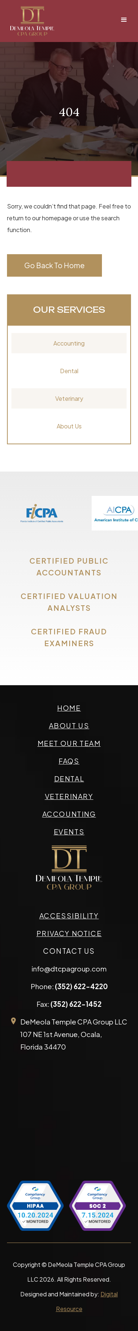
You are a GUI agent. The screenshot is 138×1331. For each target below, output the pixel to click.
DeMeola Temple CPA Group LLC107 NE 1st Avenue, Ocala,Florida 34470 (73, 1034)
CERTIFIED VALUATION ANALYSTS (69, 601)
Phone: (69, 986)
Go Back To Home (54, 265)
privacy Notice (69, 933)
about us (69, 725)
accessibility (69, 915)
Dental (69, 371)
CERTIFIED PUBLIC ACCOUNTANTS (69, 566)
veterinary (69, 796)
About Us (69, 426)
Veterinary (69, 398)
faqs (69, 760)
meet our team (69, 743)
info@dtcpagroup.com (69, 968)
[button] (124, 20)
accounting (69, 813)
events (69, 831)
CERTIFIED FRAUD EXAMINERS (69, 637)
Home (69, 707)
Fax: (69, 1003)
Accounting (69, 343)
